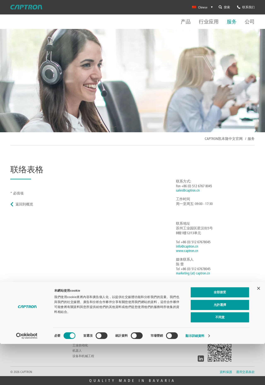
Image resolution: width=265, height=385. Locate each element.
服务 (232, 22)
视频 (138, 318)
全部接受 (220, 333)
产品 (186, 22)
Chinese (199, 7)
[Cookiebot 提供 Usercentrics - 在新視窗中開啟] (27, 377)
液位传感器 (18, 313)
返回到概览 (24, 204)
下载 (138, 307)
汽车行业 (78, 313)
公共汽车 (78, 302)
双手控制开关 (19, 307)
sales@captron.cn (188, 190)
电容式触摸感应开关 (24, 302)
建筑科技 (78, 318)
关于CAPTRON (206, 302)
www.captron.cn (187, 250)
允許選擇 (220, 346)
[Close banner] (258, 329)
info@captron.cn (187, 246)
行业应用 (209, 22)
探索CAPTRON (206, 307)
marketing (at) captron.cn (193, 273)
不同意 (220, 358)
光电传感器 (18, 318)
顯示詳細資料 (195, 377)
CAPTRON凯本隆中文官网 (224, 138)
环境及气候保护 (207, 313)
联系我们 (141, 302)
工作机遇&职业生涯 (210, 318)
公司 (250, 22)
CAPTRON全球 (144, 313)
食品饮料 (78, 307)
